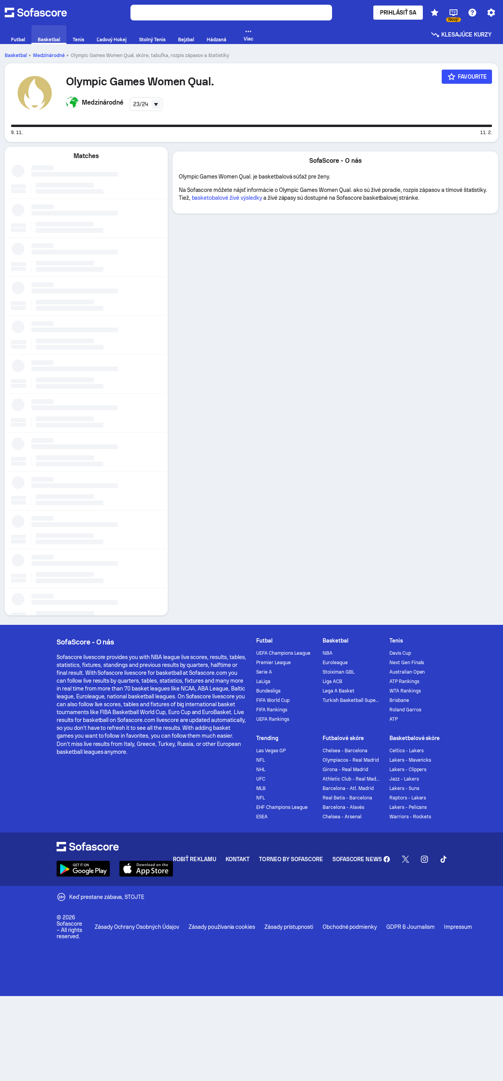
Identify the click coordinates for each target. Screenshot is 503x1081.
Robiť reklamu (194, 859)
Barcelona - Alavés (343, 807)
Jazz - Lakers (404, 779)
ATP (393, 719)
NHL (260, 769)
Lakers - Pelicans (408, 807)
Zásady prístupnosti (288, 927)
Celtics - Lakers (406, 750)
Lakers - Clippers (408, 769)
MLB (261, 788)
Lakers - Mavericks (410, 760)
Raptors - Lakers (407, 798)
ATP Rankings (404, 681)
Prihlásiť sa (398, 12)
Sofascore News (357, 859)
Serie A (264, 672)
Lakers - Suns (404, 788)
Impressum (458, 927)
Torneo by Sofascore (291, 859)
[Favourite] (467, 77)
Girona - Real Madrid (345, 769)
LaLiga (263, 681)
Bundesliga (268, 691)
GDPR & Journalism (410, 927)
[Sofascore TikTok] (443, 859)
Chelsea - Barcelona (345, 750)
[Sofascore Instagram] (424, 859)
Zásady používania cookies (222, 927)
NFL (260, 760)
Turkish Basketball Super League (351, 700)
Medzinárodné (49, 55)
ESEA (262, 816)
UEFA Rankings (272, 719)
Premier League (273, 662)
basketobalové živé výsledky (227, 198)
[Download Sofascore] (83, 869)
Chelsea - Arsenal (342, 816)
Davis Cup (400, 653)
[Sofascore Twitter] (405, 859)
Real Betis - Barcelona (347, 798)
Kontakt (238, 859)
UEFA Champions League (283, 653)
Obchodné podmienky (350, 927)
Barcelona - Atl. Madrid (348, 788)
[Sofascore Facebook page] (386, 859)
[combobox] (146, 104)
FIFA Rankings (271, 710)
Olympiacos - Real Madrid (350, 760)
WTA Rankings (405, 691)
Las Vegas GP (271, 750)
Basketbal (16, 55)
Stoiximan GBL (338, 672)
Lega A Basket (338, 691)
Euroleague (335, 662)
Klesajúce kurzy (461, 34)
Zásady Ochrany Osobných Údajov (137, 927)
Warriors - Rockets (410, 816)
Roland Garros (405, 710)
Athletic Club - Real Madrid (351, 779)
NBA (327, 653)
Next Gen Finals (406, 662)
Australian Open (407, 672)
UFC (260, 779)
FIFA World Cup (273, 700)
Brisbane (399, 700)
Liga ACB (332, 681)
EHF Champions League (282, 807)
